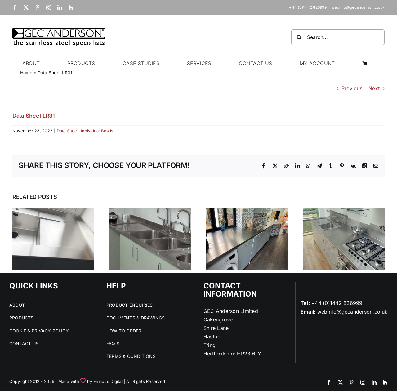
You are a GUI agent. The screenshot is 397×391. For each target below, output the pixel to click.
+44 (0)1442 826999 (336, 303)
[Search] (299, 37)
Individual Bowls (97, 130)
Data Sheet (67, 130)
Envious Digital (108, 381)
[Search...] (338, 37)
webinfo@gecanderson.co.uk (358, 7)
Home (26, 72)
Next (374, 88)
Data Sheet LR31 (33, 115)
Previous (351, 88)
